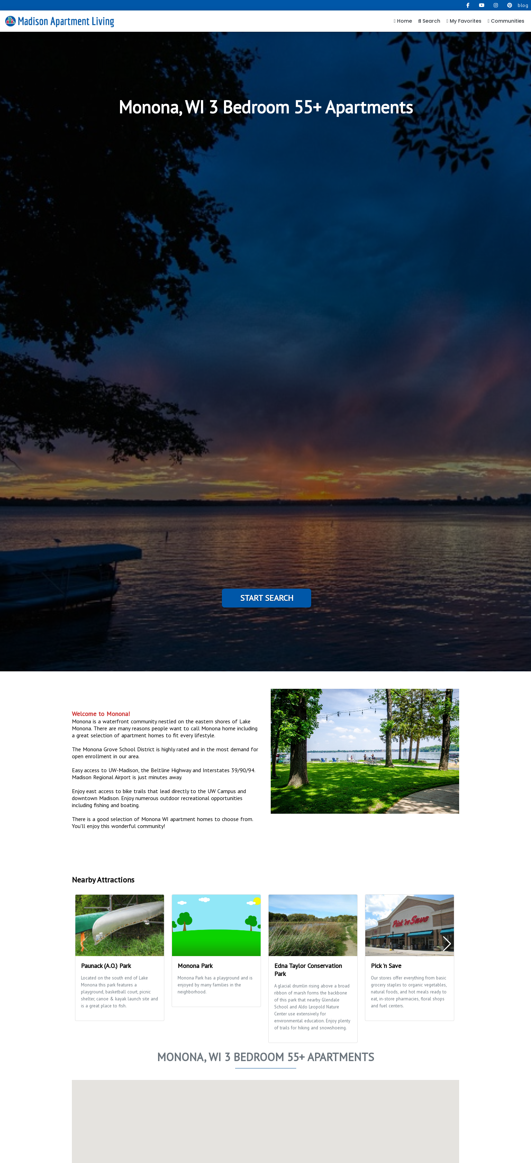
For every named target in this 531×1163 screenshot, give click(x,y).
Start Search (266, 597)
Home (403, 20)
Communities (506, 20)
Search (429, 20)
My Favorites (464, 20)
